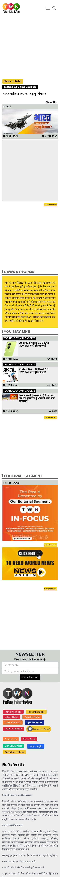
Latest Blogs (11, 717)
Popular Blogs (32, 717)
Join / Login (35, 746)
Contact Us (11, 739)
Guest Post (29, 739)
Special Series (34, 722)
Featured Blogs (36, 711)
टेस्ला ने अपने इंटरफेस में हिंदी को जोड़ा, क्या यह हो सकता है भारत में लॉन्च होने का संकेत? (37, 398)
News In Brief (12, 81)
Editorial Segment (23, 476)
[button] (54, 8)
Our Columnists (13, 746)
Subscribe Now (30, 677)
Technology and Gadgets (20, 86)
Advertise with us (14, 752)
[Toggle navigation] (48, 8)
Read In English (13, 728)
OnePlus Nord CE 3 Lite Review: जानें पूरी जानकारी (34, 344)
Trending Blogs (13, 711)
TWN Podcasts (13, 722)
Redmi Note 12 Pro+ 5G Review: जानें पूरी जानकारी (34, 371)
